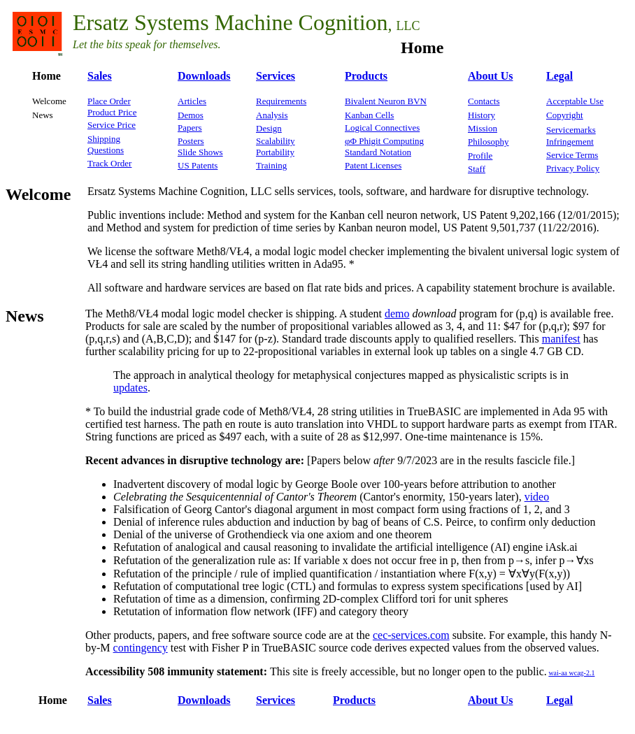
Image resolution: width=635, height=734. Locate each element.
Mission (482, 128)
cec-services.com (411, 635)
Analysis (272, 115)
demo (397, 313)
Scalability (275, 141)
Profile (480, 155)
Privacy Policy (572, 168)
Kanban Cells (369, 115)
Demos (191, 115)
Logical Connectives (382, 127)
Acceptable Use (575, 101)
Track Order (109, 163)
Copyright (564, 115)
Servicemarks (571, 129)
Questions (105, 150)
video (537, 497)
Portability (275, 152)
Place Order (109, 101)
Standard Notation (378, 152)
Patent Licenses (373, 165)
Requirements (281, 101)
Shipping (103, 139)
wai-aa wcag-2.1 (571, 673)
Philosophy (488, 141)
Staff (476, 169)
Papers (190, 127)
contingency (140, 648)
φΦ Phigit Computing (384, 141)
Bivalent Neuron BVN (386, 101)
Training (271, 165)
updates (130, 388)
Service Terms (572, 155)
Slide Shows (200, 152)
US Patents (197, 165)
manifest (561, 339)
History (481, 115)
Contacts (484, 101)
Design (269, 128)
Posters (191, 141)
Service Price (111, 125)
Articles (192, 101)
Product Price (111, 112)
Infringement (570, 141)
